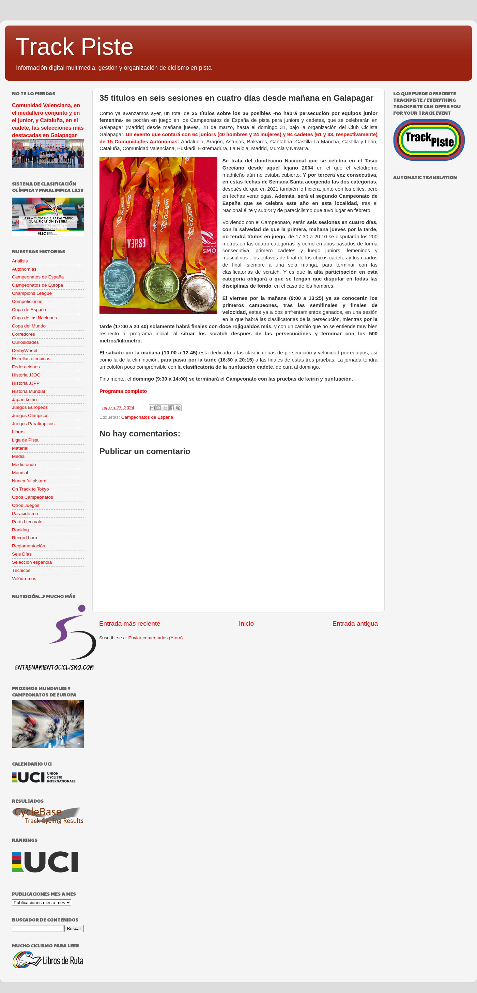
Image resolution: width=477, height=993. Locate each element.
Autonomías (24, 269)
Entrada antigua (355, 623)
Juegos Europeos (30, 407)
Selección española (32, 562)
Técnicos (21, 570)
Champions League (32, 293)
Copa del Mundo (29, 326)
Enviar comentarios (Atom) (155, 637)
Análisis (20, 260)
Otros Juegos (25, 505)
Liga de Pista (25, 440)
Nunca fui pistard (29, 480)
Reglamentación (28, 545)
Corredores (23, 334)
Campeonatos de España (147, 417)
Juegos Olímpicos (30, 415)
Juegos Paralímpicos (33, 423)
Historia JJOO (26, 375)
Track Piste (74, 46)
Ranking (20, 529)
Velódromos (24, 578)
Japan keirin (24, 399)
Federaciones (26, 366)
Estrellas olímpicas (31, 358)
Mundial (20, 472)
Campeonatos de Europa (37, 285)
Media (18, 456)
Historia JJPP (26, 383)
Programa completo (123, 391)
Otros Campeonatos (32, 497)
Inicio (246, 623)
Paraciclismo (25, 513)
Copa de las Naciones (34, 317)
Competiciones (27, 301)
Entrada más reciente (129, 623)
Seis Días (22, 554)
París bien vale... (29, 521)
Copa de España (29, 309)
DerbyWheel (24, 350)
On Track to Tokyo (30, 489)
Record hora (24, 537)
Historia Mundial (28, 391)
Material (20, 448)
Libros (18, 431)
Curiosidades (25, 342)
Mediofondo (24, 464)
